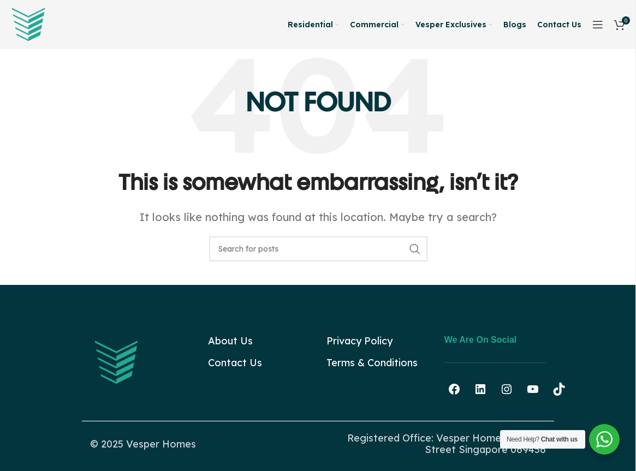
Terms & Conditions (372, 362)
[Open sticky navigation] (598, 24)
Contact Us (235, 362)
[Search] (318, 248)
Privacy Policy (359, 341)
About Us (230, 341)
